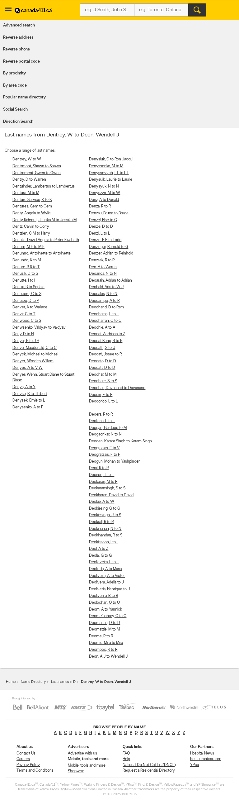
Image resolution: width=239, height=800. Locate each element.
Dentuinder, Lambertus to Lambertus (43, 186)
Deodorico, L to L (103, 401)
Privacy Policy (28, 765)
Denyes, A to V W (27, 368)
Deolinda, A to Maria (105, 569)
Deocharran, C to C (105, 321)
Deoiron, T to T (101, 475)
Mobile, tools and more (86, 766)
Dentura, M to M (25, 193)
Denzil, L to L (99, 233)
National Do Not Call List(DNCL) (149, 765)
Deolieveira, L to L (104, 562)
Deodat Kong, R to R (105, 341)
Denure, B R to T (26, 267)
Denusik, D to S (25, 274)
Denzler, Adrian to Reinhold (111, 253)
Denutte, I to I (23, 281)
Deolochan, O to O (104, 603)
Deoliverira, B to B (103, 596)
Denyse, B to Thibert (29, 394)
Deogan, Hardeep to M (108, 428)
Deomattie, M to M (104, 629)
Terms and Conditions (35, 771)
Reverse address (18, 38)
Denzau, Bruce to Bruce (109, 213)
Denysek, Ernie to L (28, 400)
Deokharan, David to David (111, 495)
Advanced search (19, 25)
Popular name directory (24, 97)
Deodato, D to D (102, 361)
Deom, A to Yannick (105, 609)
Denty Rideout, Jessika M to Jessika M (44, 220)
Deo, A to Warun (103, 267)
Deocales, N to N (103, 294)
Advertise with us (82, 753)
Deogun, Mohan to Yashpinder (114, 462)
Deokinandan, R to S (105, 535)
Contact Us (25, 753)
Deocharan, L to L (104, 314)
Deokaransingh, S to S (107, 488)
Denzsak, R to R (102, 260)
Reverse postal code (21, 62)
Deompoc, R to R (103, 650)
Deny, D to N (23, 334)
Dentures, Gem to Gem (32, 206)
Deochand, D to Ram (106, 307)
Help (126, 759)
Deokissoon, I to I (103, 542)
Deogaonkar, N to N (105, 434)
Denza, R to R (100, 206)
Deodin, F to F (100, 395)
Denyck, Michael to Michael (35, 354)
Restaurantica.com (205, 759)
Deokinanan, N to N (105, 529)
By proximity (14, 73)
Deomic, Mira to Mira (106, 643)
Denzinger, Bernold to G (108, 247)
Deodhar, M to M (102, 375)
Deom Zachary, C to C (107, 616)
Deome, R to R (101, 636)
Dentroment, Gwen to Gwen (36, 173)
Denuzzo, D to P (25, 301)
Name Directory (33, 682)
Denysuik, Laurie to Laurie (110, 180)
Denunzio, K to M (26, 260)
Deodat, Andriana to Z (107, 334)
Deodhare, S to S (103, 381)
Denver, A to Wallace (29, 307)
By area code (15, 85)
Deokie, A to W (101, 502)
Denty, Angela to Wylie (31, 213)
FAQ (126, 753)
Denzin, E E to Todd (105, 240)
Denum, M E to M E (28, 247)
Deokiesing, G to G (104, 509)
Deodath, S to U (102, 348)
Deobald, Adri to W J (106, 287)
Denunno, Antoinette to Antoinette (41, 253)
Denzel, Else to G (103, 220)
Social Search (15, 109)
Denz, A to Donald (104, 200)
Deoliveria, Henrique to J (109, 589)
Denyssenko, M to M (106, 166)
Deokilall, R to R (101, 522)
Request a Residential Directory (149, 771)
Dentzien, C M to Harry (31, 233)
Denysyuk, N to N (104, 186)
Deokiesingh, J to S (105, 515)
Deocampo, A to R (104, 301)
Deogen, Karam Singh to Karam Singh (120, 441)
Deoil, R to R (99, 468)
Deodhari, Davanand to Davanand (117, 388)
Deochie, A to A (102, 328)
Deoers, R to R (101, 414)
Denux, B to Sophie (28, 287)
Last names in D (63, 682)
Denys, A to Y (23, 387)
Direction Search (18, 122)
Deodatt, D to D (102, 368)
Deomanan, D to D (104, 623)
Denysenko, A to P (27, 407)
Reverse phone (16, 49)
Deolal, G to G (100, 556)
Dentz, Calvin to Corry (30, 227)
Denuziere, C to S (26, 294)
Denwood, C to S (26, 321)
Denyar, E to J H (25, 341)
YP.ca (194, 765)
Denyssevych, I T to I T (109, 173)
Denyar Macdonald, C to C (34, 348)
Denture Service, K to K (32, 200)
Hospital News (202, 753)
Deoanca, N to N (103, 274)
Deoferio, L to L (102, 421)
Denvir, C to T (23, 314)
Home (11, 682)
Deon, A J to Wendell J (108, 657)
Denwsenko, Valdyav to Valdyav (39, 328)
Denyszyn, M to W (104, 193)
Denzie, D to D (101, 227)
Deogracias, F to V (104, 448)
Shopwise (76, 771)
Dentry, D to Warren (29, 180)
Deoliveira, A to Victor (107, 576)
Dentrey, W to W (26, 159)
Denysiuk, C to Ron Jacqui (111, 159)
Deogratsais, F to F (104, 455)
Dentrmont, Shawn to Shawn (36, 166)
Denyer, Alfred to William (33, 361)
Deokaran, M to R (103, 482)
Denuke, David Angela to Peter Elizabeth (45, 240)
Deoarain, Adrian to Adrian (110, 281)
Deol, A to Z (98, 549)
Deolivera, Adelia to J (106, 582)
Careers (23, 759)
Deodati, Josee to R (105, 354)
